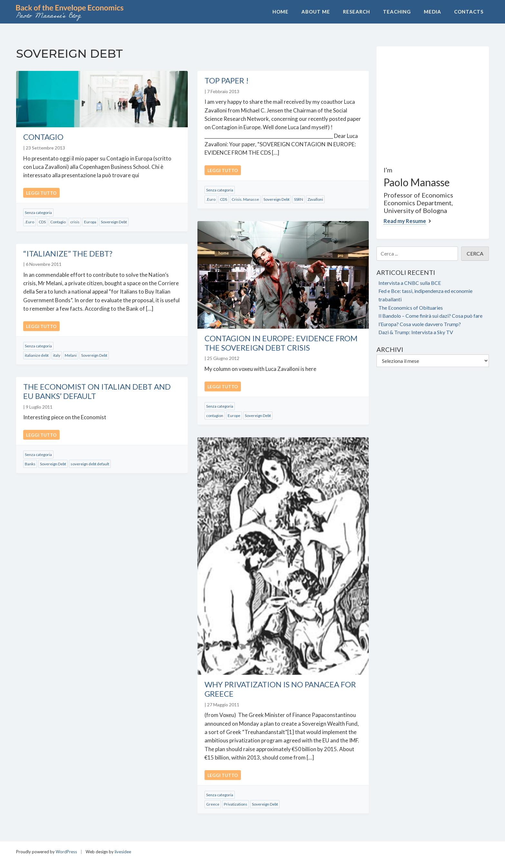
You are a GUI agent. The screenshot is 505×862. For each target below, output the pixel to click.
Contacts (468, 12)
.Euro (29, 221)
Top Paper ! (227, 80)
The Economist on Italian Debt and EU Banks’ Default (97, 391)
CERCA (475, 253)
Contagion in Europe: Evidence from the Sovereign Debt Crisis (281, 343)
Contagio (43, 136)
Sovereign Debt (114, 221)
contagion (214, 415)
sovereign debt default (90, 463)
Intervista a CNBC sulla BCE (409, 283)
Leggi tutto (41, 193)
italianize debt (37, 355)
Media (432, 12)
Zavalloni (315, 199)
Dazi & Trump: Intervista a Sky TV (415, 332)
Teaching (397, 12)
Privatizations (235, 804)
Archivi (389, 349)
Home (280, 12)
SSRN (298, 199)
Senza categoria (38, 212)
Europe (234, 415)
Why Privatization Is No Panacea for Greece (280, 689)
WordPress (66, 851)
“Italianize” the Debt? (67, 253)
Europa (90, 221)
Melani (71, 355)
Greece (212, 804)
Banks (30, 463)
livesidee (123, 851)
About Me (315, 12)
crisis (75, 221)
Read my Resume (405, 221)
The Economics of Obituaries (410, 308)
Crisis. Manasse (245, 199)
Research (356, 12)
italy (56, 355)
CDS (42, 221)
